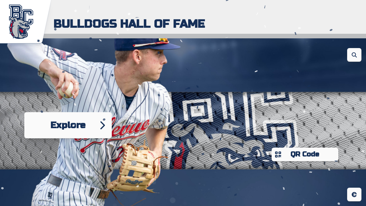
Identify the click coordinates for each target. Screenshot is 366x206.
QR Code (305, 154)
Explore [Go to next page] (68, 125)
